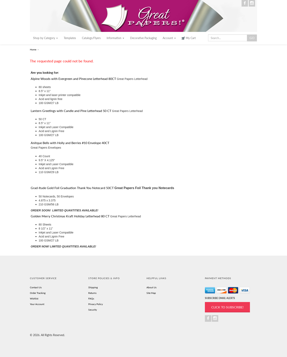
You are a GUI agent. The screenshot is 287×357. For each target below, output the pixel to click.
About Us (151, 287)
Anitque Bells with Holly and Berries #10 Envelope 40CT (70, 143)
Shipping (93, 287)
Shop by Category (45, 38)
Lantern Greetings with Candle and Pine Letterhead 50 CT (71, 111)
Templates (70, 38)
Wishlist (34, 298)
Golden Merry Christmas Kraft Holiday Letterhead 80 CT (70, 216)
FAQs (91, 298)
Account (169, 38)
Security (92, 309)
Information (115, 38)
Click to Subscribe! (227, 307)
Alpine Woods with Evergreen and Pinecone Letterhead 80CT (73, 78)
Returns (92, 292)
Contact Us (36, 287)
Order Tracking (37, 292)
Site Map (151, 292)
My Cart (189, 38)
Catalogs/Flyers (91, 38)
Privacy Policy (95, 304)
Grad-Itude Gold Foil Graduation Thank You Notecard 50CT (72, 188)
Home (33, 49)
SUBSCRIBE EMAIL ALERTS (220, 298)
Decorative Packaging (143, 38)
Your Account (37, 304)
